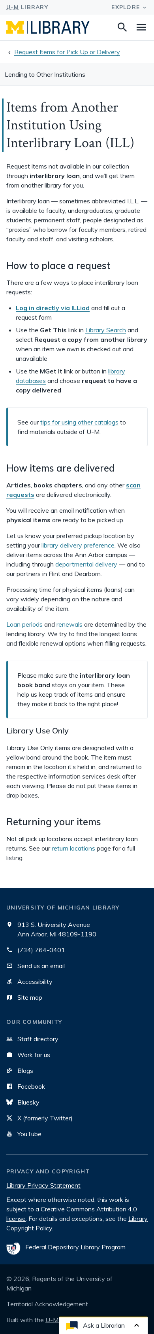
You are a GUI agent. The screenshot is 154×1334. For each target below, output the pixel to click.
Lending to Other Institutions (45, 74)
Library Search (105, 330)
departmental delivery (86, 564)
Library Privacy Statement (43, 1185)
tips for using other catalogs (79, 422)
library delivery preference (78, 545)
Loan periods (24, 624)
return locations (73, 848)
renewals (69, 624)
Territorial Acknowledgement (47, 1304)
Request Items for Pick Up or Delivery (67, 52)
